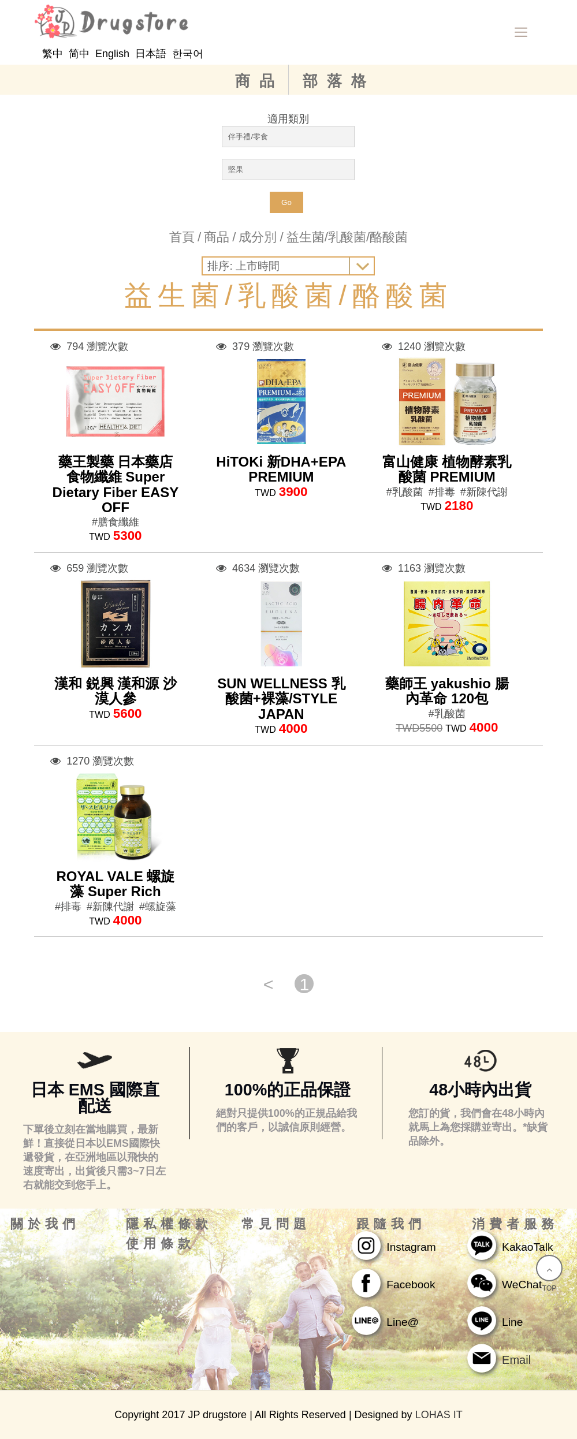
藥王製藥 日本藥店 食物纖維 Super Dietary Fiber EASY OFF (116, 484)
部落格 (339, 81)
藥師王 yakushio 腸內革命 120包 (446, 691)
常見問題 (276, 1224)
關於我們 (45, 1224)
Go (286, 202)
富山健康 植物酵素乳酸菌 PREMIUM (446, 469)
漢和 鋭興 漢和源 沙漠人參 (115, 691)
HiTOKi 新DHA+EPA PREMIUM (281, 469)
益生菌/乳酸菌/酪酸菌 (347, 237)
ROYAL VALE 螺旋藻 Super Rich (115, 883)
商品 (259, 81)
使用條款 (160, 1244)
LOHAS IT (439, 1415)
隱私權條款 (169, 1224)
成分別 (258, 237)
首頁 (182, 237)
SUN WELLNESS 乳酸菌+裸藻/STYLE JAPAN (281, 699)
